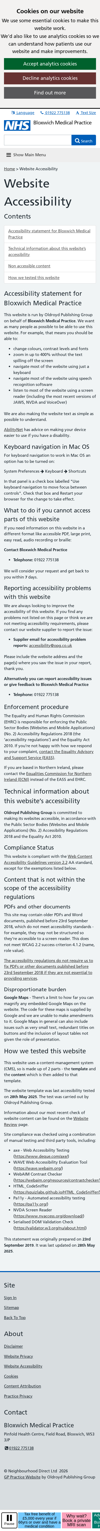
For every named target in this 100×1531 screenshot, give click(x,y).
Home (9, 168)
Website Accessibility (23, 1366)
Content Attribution (22, 1386)
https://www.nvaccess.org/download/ (49, 1216)
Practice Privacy (18, 1396)
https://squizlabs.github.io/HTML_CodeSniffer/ (57, 1192)
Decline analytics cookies (50, 78)
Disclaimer (13, 1346)
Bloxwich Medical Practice (62, 122)
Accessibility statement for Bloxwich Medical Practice (49, 234)
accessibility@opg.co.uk (50, 645)
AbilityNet (13, 429)
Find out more (50, 93)
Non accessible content (29, 265)
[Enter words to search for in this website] (38, 140)
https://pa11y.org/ (31, 1204)
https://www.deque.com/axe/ (41, 1156)
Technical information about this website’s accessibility (47, 251)
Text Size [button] (85, 112)
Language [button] (22, 112)
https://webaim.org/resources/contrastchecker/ (57, 1180)
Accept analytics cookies (50, 64)
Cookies (11, 1376)
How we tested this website (33, 277)
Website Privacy (18, 1356)
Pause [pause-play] (9, 1524)
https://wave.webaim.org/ (38, 1168)
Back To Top (15, 1317)
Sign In (10, 1297)
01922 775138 (54, 112)
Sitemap (11, 1307)
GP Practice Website (22, 1477)
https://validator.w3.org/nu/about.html (50, 1227)
